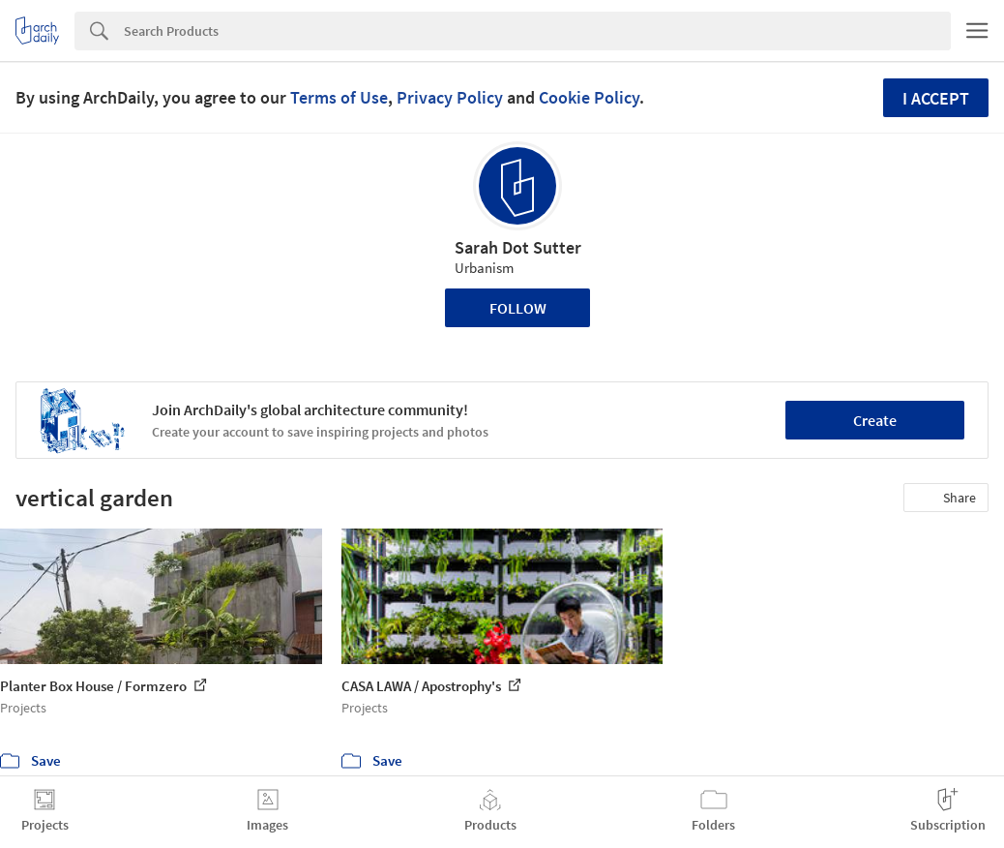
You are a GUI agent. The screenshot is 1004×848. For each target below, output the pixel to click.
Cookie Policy (589, 97)
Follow (517, 308)
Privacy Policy (450, 97)
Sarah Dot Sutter (518, 247)
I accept (935, 98)
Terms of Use (339, 97)
